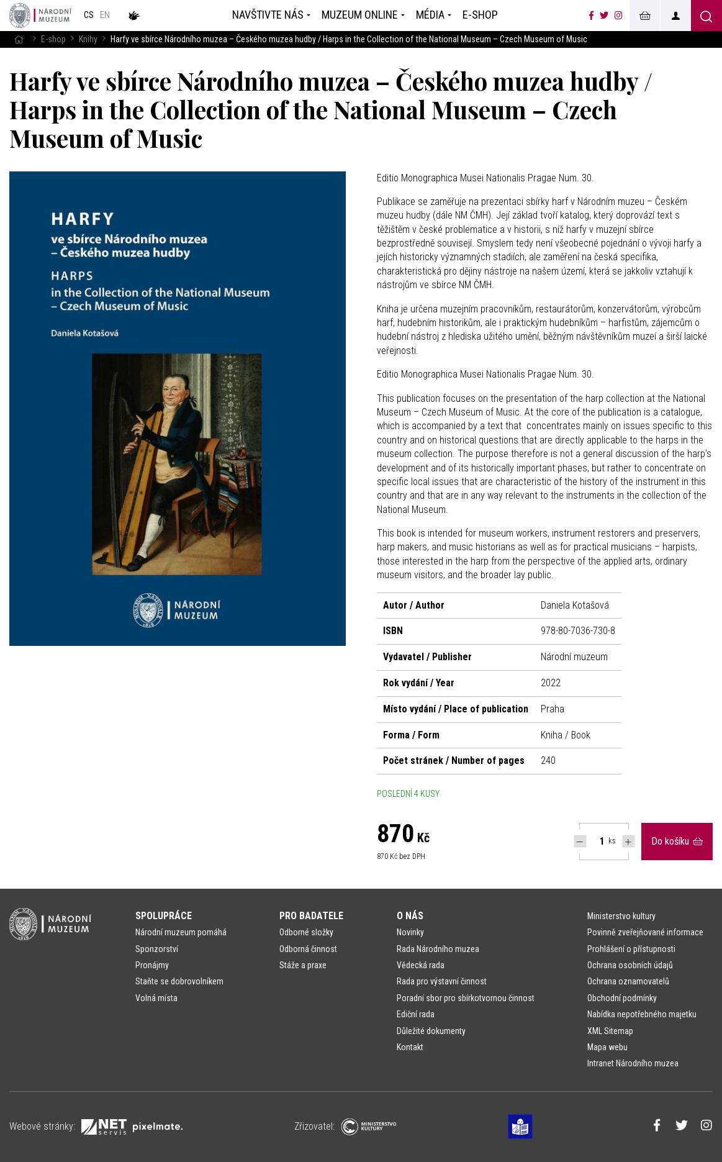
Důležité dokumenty (431, 1031)
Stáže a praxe (303, 965)
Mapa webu (607, 1047)
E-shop (53, 39)
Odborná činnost (308, 949)
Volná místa (156, 998)
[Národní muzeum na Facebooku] (591, 15)
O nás (410, 916)
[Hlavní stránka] (18, 39)
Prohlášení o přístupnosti (631, 949)
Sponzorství (156, 949)
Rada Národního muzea (438, 949)
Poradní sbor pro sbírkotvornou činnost (466, 998)
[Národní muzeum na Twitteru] (604, 15)
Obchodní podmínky (622, 998)
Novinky (410, 932)
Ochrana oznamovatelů (628, 981)
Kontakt (410, 1047)
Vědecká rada (420, 965)
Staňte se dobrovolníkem (179, 981)
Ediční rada (416, 1014)
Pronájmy (152, 965)
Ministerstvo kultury (621, 916)
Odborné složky (306, 932)
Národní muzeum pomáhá (181, 932)
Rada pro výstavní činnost (442, 981)
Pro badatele (311, 916)
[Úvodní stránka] (40, 15)
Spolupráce (163, 916)
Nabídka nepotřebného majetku (642, 1014)
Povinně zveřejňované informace (645, 932)
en (105, 15)
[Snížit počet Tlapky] (580, 841)
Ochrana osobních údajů (630, 965)
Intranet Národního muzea (633, 1063)
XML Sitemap (610, 1031)
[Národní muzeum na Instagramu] (618, 15)
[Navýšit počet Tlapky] (628, 841)
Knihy (88, 39)
